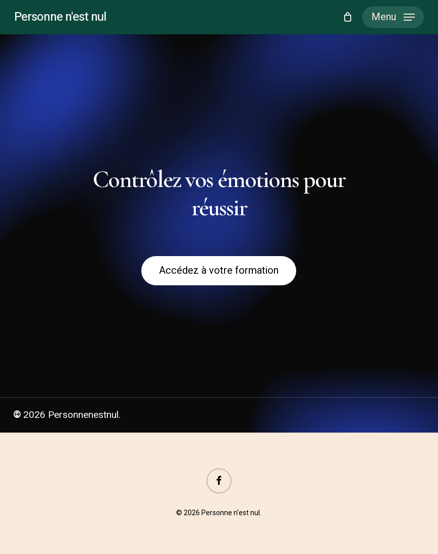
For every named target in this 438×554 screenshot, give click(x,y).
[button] (393, 17)
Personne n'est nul (60, 17)
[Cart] (347, 17)
